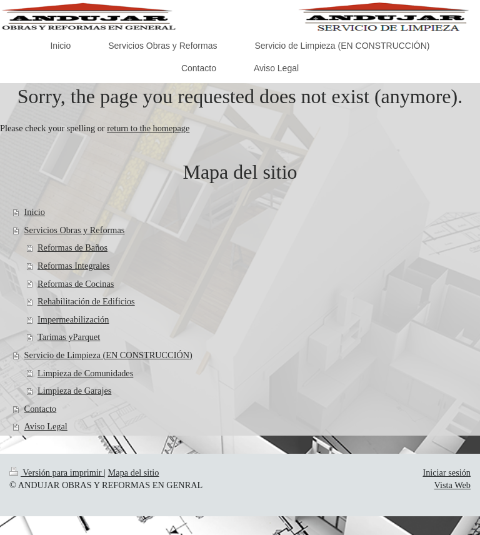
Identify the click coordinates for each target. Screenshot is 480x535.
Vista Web (452, 485)
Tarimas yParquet (69, 337)
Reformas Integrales (74, 266)
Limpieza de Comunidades (85, 373)
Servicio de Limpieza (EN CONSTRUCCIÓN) (108, 355)
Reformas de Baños (73, 247)
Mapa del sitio (133, 473)
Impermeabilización (73, 319)
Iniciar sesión (446, 473)
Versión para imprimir (56, 473)
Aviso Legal (46, 426)
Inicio (34, 212)
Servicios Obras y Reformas (74, 230)
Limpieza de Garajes (74, 391)
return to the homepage (148, 128)
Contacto (40, 409)
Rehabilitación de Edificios (86, 301)
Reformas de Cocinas (76, 284)
